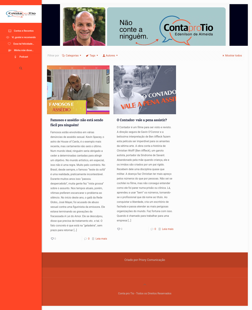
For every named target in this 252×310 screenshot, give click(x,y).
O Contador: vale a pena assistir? (142, 120)
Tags (92, 55)
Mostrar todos (232, 55)
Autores (110, 55)
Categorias (72, 55)
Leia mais (101, 238)
